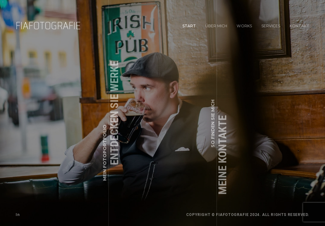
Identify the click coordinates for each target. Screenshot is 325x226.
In (17, 215)
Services (270, 26)
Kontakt (299, 25)
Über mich (216, 26)
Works (244, 26)
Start (189, 26)
